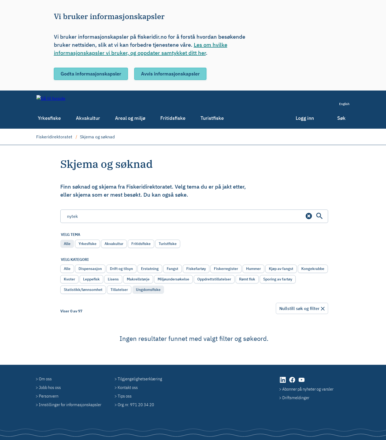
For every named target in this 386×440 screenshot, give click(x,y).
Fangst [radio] (172, 268)
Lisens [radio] (113, 279)
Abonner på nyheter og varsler (307, 389)
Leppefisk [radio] (91, 279)
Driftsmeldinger (295, 397)
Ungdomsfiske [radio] (148, 289)
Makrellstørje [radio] (138, 279)
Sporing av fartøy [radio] (277, 279)
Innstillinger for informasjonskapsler (70, 404)
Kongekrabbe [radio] (312, 268)
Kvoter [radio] (69, 279)
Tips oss (125, 396)
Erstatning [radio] (150, 268)
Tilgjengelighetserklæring (140, 378)
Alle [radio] (67, 243)
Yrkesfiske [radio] (87, 243)
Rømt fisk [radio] (247, 279)
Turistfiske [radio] (168, 243)
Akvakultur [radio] (114, 243)
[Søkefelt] (194, 216)
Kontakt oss (128, 387)
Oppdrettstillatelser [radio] (214, 279)
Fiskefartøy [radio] (196, 268)
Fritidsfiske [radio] (141, 243)
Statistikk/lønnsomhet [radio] (83, 289)
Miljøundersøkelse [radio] (173, 279)
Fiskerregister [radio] (226, 268)
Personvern (48, 396)
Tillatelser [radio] (119, 289)
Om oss (45, 378)
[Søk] (319, 216)
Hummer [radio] (253, 268)
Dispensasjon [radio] (90, 268)
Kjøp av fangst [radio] (281, 268)
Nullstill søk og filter (299, 308)
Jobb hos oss (50, 387)
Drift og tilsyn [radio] (121, 268)
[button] (309, 216)
